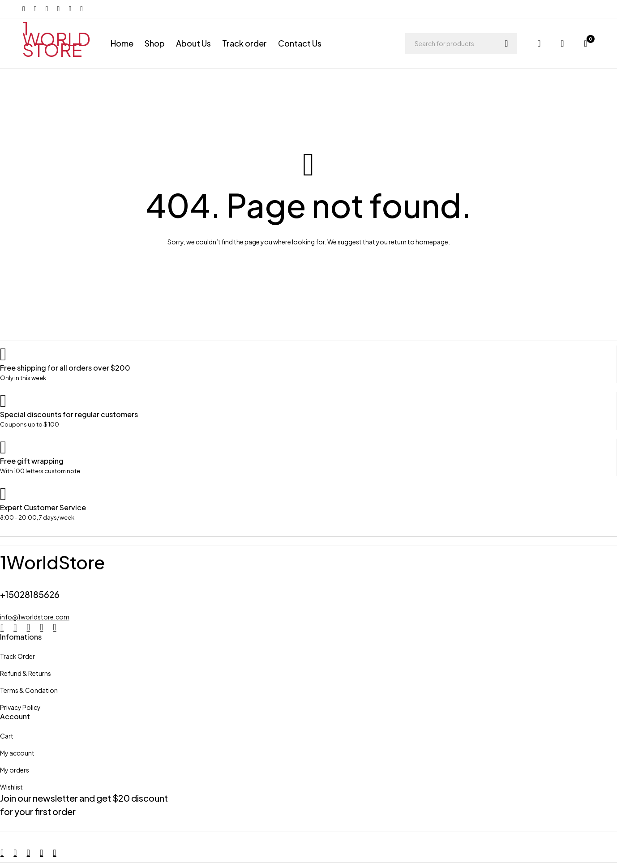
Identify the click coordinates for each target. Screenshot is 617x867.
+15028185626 (31, 594)
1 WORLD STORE (56, 39)
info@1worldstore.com (34, 617)
